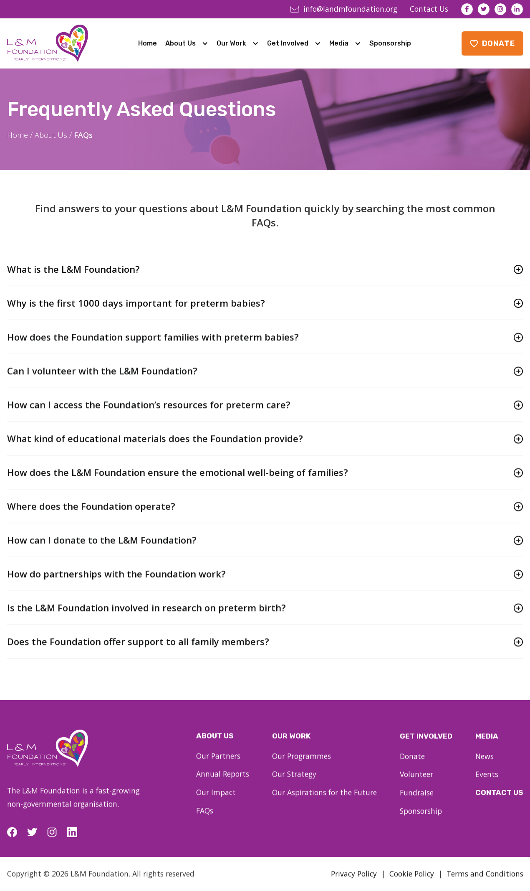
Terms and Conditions (485, 881)
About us (215, 743)
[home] (47, 43)
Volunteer (416, 784)
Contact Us (499, 802)
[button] (186, 43)
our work (291, 744)
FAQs (204, 818)
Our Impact (216, 800)
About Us (180, 43)
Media (338, 43)
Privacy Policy (354, 881)
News (484, 766)
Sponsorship (390, 43)
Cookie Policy (411, 881)
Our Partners (218, 763)
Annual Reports (222, 781)
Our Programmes (301, 764)
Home (147, 43)
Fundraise (417, 802)
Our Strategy (294, 782)
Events (486, 784)
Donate (412, 766)
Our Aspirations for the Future (324, 800)
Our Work (231, 43)
